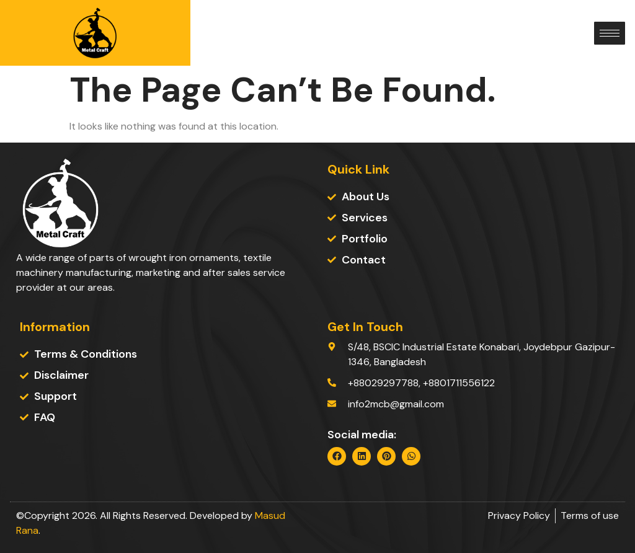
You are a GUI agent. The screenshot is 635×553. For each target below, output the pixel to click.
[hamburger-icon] (609, 33)
